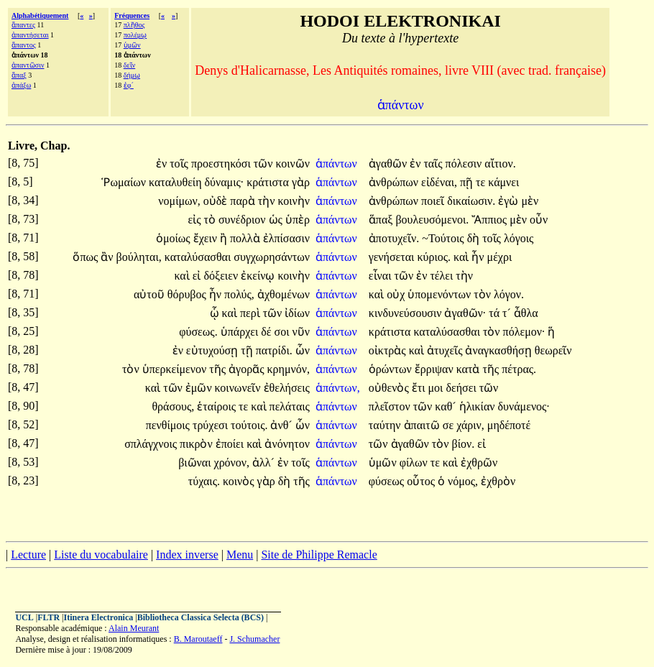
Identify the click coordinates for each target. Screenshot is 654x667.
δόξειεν (222, 276)
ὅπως (87, 257)
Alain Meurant (134, 628)
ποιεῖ (434, 201)
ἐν (163, 163)
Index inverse (187, 554)
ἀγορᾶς (248, 369)
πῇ (468, 182)
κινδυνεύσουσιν (407, 313)
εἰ (198, 276)
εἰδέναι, (439, 182)
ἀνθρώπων (395, 182)
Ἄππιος (490, 219)
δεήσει (462, 388)
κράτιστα (269, 182)
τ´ (508, 313)
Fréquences (131, 15)
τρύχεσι (212, 425)
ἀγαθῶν (389, 163)
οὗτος (422, 481)
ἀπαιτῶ (423, 425)
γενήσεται (393, 257)
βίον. (463, 444)
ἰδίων (297, 313)
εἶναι (382, 276)
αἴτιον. (499, 163)
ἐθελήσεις (287, 388)
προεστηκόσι (222, 163)
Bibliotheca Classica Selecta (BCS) (200, 617)
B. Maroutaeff (198, 639)
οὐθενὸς (390, 388)
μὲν (529, 201)
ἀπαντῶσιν (27, 65)
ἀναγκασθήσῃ (499, 350)
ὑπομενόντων (440, 294)
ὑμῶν (132, 45)
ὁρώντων (392, 369)
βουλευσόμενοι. (432, 219)
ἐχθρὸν (498, 481)
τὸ (211, 219)
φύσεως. (198, 332)
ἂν (108, 257)
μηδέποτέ (508, 425)
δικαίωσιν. (471, 201)
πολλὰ (246, 238)
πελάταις (290, 406)
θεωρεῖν (553, 350)
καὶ (462, 257)
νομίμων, (179, 201)
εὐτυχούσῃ (213, 350)
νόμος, (463, 481)
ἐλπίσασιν (286, 238)
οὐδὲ (217, 201)
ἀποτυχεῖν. (394, 238)
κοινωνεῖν (239, 388)
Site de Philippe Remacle (319, 554)
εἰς (195, 219)
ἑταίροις (218, 406)
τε (482, 182)
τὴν (268, 201)
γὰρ (301, 182)
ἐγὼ (509, 201)
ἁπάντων (338, 163)
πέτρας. (519, 369)
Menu (239, 554)
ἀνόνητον (287, 444)
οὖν (539, 219)
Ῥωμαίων (125, 182)
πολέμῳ (135, 35)
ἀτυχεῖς (446, 350)
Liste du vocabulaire (101, 554)
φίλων (415, 462)
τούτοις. (249, 425)
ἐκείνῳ (259, 276)
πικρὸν (198, 444)
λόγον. (509, 294)
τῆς (219, 369)
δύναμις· (224, 182)
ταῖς (434, 163)
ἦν (479, 257)
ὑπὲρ (297, 219)
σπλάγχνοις (152, 444)
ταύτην (386, 425)
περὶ (251, 313)
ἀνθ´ (282, 425)
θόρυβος (188, 294)
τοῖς (180, 163)
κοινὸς (240, 481)
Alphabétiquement (39, 15)
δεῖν (129, 65)
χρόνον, (232, 462)
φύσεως (388, 481)
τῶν (265, 163)
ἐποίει (231, 444)
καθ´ (447, 406)
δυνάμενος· (524, 406)
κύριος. (434, 257)
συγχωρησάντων (272, 257)
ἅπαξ (19, 75)
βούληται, (139, 257)
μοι (437, 388)
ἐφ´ (129, 85)
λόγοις (518, 238)
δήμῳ (132, 75)
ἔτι (420, 388)
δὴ (475, 238)
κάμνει (503, 182)
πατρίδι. (274, 350)
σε (449, 425)
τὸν (484, 294)
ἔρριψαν (435, 369)
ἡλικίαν (478, 406)
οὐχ (397, 294)
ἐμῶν (200, 388)
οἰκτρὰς (389, 350)
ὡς (277, 219)
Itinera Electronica (98, 617)
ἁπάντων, (338, 388)
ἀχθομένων (283, 294)
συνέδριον (243, 219)
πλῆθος (134, 25)
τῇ (248, 350)
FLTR (48, 617)
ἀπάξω (21, 85)
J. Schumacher (254, 639)
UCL (24, 617)
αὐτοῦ (150, 294)
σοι (284, 332)
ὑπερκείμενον (176, 369)
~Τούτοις (444, 238)
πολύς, (239, 294)
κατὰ (469, 369)
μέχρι (499, 257)
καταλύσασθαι (199, 257)
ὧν (302, 350)
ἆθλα (526, 313)
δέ (267, 332)
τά (495, 313)
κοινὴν (293, 201)
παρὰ (243, 201)
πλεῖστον (391, 406)
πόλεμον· (524, 332)
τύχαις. (204, 481)
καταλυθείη (177, 182)
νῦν (300, 332)
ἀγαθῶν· (465, 313)
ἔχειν (206, 238)
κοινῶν (292, 163)
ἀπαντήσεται (30, 35)
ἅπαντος (23, 45)
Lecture (28, 554)
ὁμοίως (174, 238)
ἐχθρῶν (479, 462)
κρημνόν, (288, 369)
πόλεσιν (465, 163)
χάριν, (470, 425)
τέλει (443, 276)
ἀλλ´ (264, 462)
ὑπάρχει (241, 332)
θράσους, (173, 406)
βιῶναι (195, 462)
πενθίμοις (169, 425)
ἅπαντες (23, 25)
